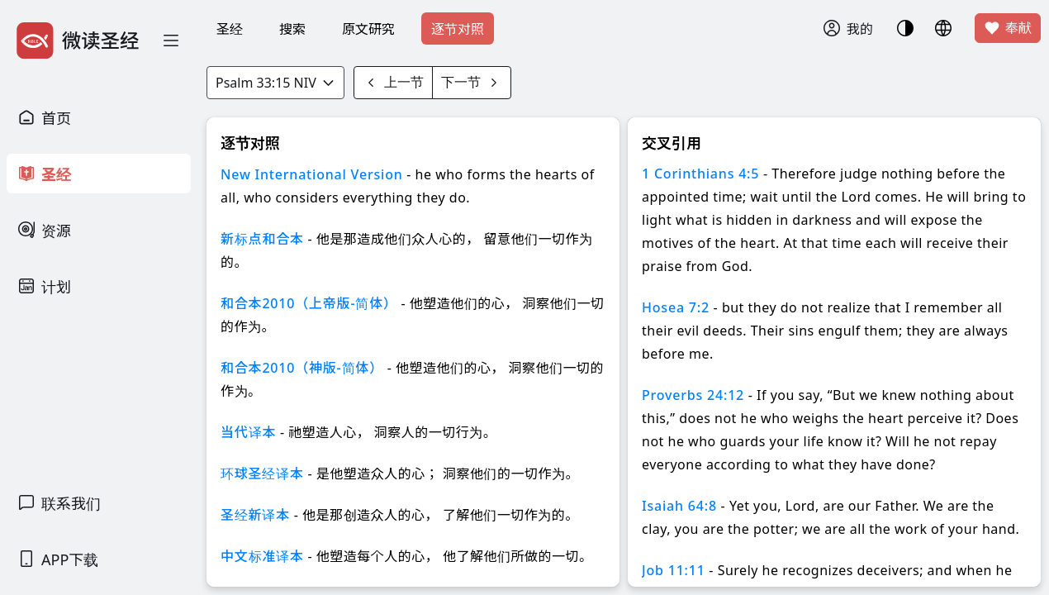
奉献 (1008, 28)
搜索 (292, 29)
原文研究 (368, 29)
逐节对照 (457, 29)
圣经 (229, 29)
